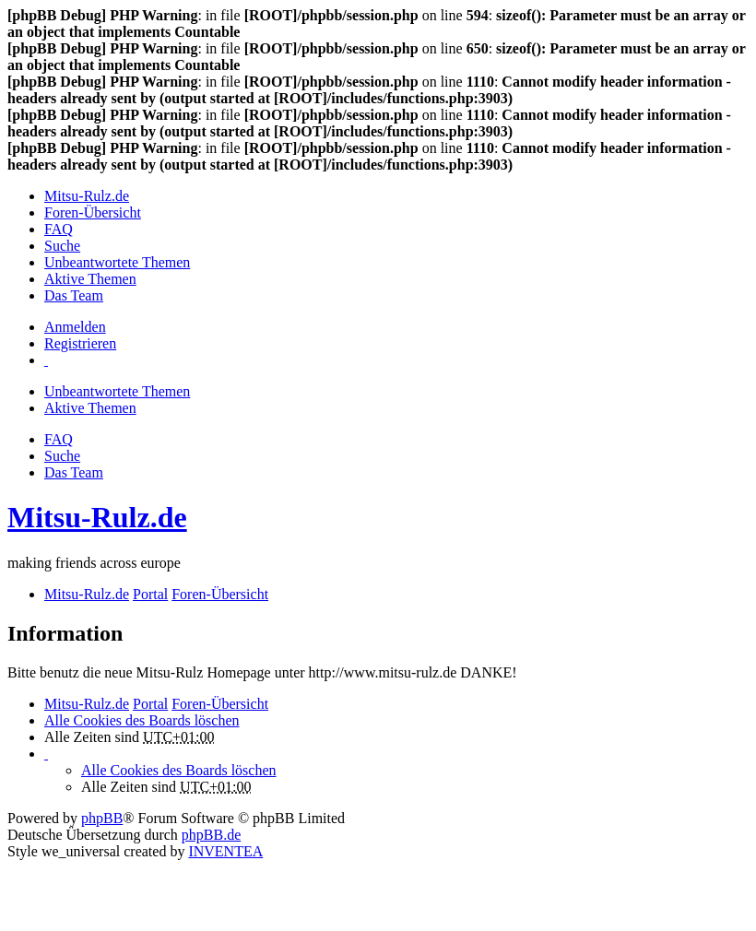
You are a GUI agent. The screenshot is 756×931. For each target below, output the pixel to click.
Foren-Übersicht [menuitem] (92, 212)
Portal (150, 594)
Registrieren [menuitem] (80, 343)
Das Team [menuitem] (73, 295)
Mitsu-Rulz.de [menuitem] (86, 196)
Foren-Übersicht (219, 704)
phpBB (102, 818)
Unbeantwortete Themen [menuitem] (117, 262)
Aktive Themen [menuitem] (90, 279)
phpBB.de (211, 835)
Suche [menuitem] (62, 245)
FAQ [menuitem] (58, 229)
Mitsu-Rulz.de (97, 517)
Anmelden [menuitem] (75, 327)
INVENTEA (225, 851)
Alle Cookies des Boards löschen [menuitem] (142, 720)
